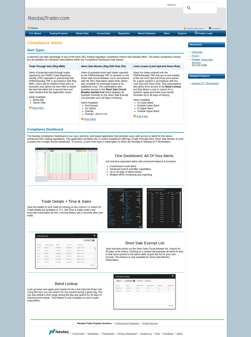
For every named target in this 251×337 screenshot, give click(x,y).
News (167, 33)
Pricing (195, 55)
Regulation (124, 33)
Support (182, 33)
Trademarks (108, 333)
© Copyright (78, 333)
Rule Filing (38, 108)
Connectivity (103, 33)
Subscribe (197, 52)
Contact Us (146, 333)
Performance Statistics (127, 323)
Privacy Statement (127, 333)
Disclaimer (93, 333)
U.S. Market (35, 33)
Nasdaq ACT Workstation (205, 83)
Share (180, 333)
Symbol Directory (195, 29)
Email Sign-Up (150, 323)
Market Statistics (147, 33)
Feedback (216, 29)
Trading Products (58, 33)
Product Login (204, 33)
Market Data (82, 33)
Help (157, 333)
